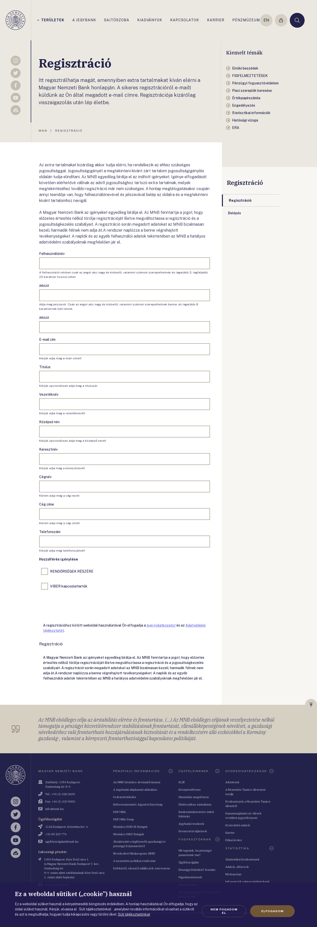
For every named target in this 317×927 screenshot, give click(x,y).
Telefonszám (49, 532)
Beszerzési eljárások (193, 831)
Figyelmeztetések (190, 877)
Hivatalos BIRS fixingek (128, 834)
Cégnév (45, 477)
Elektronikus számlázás (195, 804)
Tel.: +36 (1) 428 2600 (60, 794)
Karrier (230, 832)
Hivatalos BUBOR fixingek (130, 827)
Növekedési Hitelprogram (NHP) (134, 853)
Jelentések (232, 782)
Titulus (45, 367)
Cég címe (46, 504)
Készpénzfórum (190, 789)
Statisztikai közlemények (242, 859)
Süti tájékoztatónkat (134, 914)
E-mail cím (47, 340)
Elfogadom (272, 911)
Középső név (49, 422)
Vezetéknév (48, 394)
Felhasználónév (52, 254)
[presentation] (76, 605)
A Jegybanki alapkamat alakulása (135, 789)
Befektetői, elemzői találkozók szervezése (141, 868)
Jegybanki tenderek (191, 824)
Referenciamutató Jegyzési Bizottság (137, 804)
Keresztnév (48, 449)
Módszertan (233, 874)
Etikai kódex (233, 840)
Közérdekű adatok (237, 825)
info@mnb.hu (54, 809)
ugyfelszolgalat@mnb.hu (62, 841)
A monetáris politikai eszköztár (134, 861)
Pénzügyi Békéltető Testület (197, 870)
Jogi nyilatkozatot (161, 625)
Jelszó (44, 286)
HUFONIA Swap (123, 819)
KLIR (182, 782)
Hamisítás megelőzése (194, 797)
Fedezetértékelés (124, 797)
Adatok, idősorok (237, 867)
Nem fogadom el (224, 911)
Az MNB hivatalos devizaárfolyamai (136, 782)
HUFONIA (119, 812)
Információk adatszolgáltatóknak (247, 881)
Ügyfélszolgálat (189, 862)
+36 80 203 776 (56, 834)
